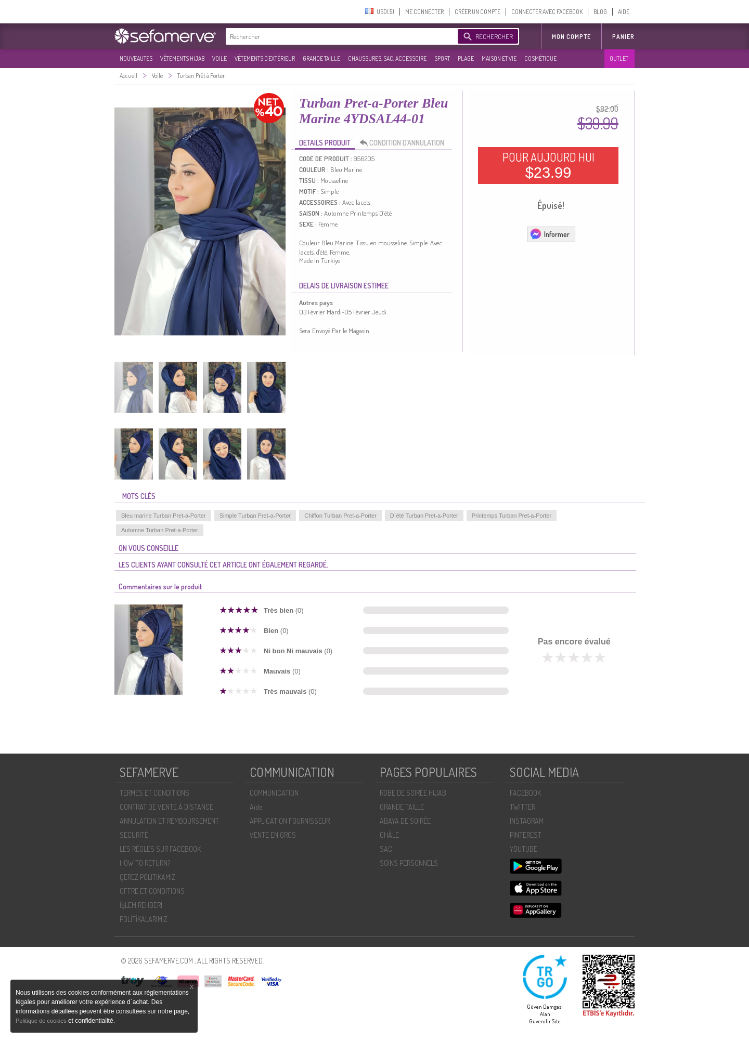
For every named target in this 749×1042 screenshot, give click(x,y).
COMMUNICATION (274, 792)
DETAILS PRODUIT (325, 142)
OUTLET (619, 58)
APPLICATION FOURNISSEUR (290, 820)
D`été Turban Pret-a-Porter (424, 515)
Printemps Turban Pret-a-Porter (511, 515)
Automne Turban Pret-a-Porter (159, 530)
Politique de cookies (42, 1021)
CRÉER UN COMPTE (477, 12)
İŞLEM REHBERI (141, 905)
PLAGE (466, 58)
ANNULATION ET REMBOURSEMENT (169, 820)
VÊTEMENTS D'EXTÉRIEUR (265, 58)
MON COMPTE (571, 37)
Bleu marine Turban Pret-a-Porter (163, 515)
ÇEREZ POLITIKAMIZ (147, 877)
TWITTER (522, 806)
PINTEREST (525, 834)
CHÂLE (389, 834)
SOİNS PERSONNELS (409, 863)
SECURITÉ (134, 834)
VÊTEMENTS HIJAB (182, 58)
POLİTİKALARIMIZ (143, 919)
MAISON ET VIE (499, 58)
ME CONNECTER (424, 12)
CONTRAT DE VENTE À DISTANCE (166, 806)
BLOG (600, 12)
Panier (623, 37)
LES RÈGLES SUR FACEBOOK (160, 849)
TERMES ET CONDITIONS (154, 792)
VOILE (219, 58)
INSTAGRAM (527, 820)
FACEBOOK (525, 792)
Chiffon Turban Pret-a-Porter (340, 515)
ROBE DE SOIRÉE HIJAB (413, 792)
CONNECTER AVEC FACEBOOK (547, 12)
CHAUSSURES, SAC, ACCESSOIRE (387, 58)
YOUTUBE (523, 849)
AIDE (623, 12)
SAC (386, 849)
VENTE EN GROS (273, 834)
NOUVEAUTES (136, 58)
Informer (550, 234)
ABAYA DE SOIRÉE (405, 820)
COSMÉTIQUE (540, 58)
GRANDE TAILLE (321, 58)
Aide (256, 806)
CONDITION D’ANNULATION (404, 143)
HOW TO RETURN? (145, 863)
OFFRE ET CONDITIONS (152, 891)
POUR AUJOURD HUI (548, 165)
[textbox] (339, 36)
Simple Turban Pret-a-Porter (255, 515)
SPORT (442, 58)
